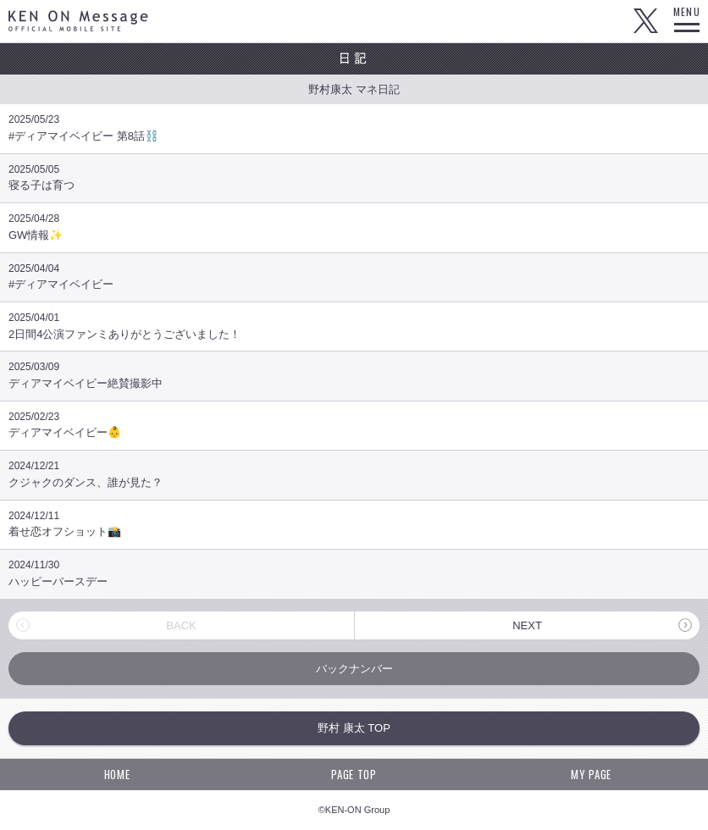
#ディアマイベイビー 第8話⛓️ (354, 127)
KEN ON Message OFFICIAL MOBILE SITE (78, 20)
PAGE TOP (353, 774)
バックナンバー (354, 668)
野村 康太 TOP (354, 728)
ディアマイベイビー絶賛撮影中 (354, 375)
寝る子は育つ (354, 177)
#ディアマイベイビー (354, 276)
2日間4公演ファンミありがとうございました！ (354, 325)
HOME (117, 774)
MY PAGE (591, 774)
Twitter (645, 21)
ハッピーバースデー (354, 573)
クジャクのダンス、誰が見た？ (354, 474)
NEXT (527, 625)
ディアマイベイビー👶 (354, 425)
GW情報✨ (354, 226)
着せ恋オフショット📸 (354, 524)
